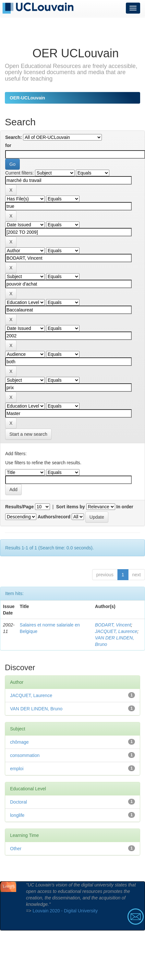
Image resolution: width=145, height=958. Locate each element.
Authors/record (54, 516)
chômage (19, 742)
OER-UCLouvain (27, 97)
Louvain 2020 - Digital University (65, 910)
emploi (16, 768)
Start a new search (28, 434)
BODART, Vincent (113, 624)
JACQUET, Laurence (116, 631)
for (8, 145)
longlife (17, 815)
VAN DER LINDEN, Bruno (36, 708)
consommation (25, 755)
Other (15, 848)
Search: (13, 137)
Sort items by (70, 506)
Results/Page (19, 506)
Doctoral (18, 802)
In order (124, 506)
